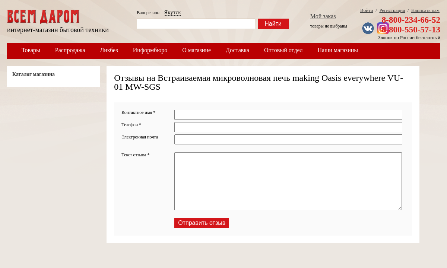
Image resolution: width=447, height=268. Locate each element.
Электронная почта (139, 137)
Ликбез (109, 50)
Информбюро (150, 50)
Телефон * (131, 124)
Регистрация (392, 10)
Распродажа (70, 50)
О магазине (196, 50)
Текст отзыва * (135, 154)
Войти (366, 10)
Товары (31, 50)
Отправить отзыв (201, 223)
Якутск (172, 12)
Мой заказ (323, 16)
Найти (273, 23)
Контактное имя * (138, 112)
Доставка (237, 50)
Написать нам (425, 10)
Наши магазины (338, 50)
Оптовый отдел (283, 50)
